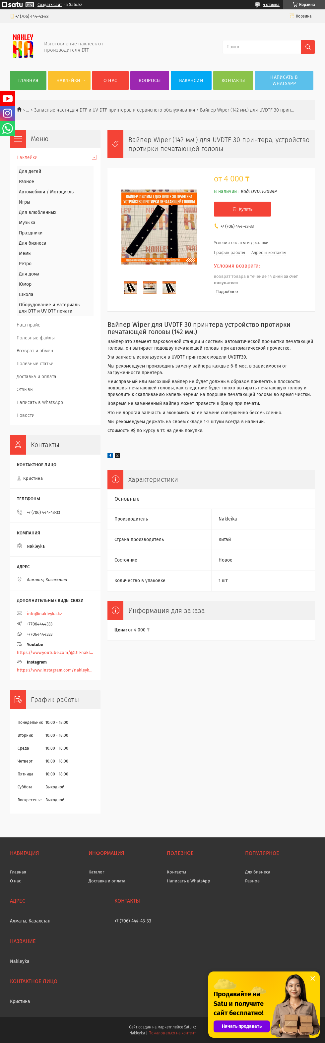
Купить (245, 209)
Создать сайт (49, 4)
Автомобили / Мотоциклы (47, 192)
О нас (110, 80)
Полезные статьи (35, 364)
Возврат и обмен (35, 351)
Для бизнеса (32, 243)
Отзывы (25, 389)
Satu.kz (190, 1027)
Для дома (29, 274)
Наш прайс (28, 325)
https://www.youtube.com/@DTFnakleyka (55, 652)
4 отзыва (271, 4)
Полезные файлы (36, 338)
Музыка (27, 222)
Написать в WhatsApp (284, 80)
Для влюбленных (37, 212)
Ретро (25, 264)
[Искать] (308, 47)
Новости (25, 415)
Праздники (30, 233)
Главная (28, 80)
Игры (24, 202)
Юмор (25, 284)
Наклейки (68, 80)
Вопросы (150, 80)
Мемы (25, 253)
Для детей (30, 171)
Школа (26, 294)
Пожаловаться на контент (172, 1033)
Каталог (96, 871)
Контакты (233, 80)
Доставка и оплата (36, 376)
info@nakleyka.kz (44, 613)
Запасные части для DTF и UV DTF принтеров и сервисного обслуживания (114, 110)
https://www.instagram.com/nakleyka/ (55, 670)
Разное (26, 181)
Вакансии (191, 80)
